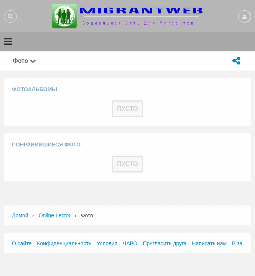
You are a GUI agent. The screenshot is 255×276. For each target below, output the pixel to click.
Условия (107, 243)
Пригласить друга (164, 243)
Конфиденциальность (64, 243)
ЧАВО (130, 243)
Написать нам (209, 243)
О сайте (21, 243)
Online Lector (55, 215)
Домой (20, 215)
